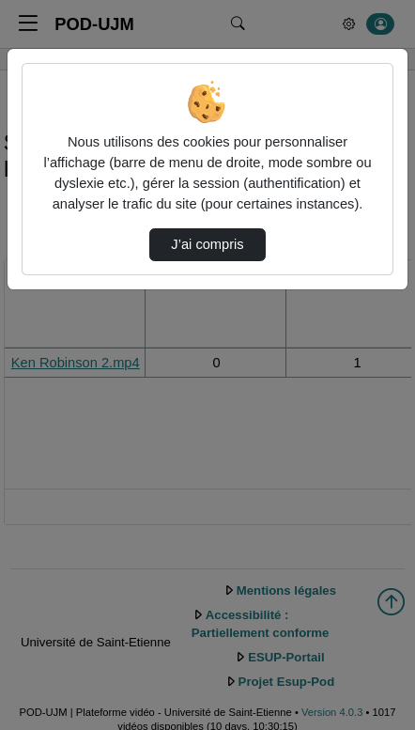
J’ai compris (207, 244)
